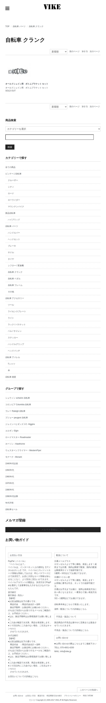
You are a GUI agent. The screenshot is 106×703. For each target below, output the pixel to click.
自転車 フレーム (15, 285)
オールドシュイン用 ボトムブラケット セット (26, 84)
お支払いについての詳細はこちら (23, 676)
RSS (85, 696)
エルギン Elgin (11, 431)
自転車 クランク (36, 26)
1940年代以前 (11, 463)
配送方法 (41, 696)
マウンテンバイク (16, 206)
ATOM (90, 696)
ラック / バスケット (17, 324)
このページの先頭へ (89, 690)
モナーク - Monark (13, 457)
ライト (11, 318)
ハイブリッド (14, 219)
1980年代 (9, 490)
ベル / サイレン (15, 331)
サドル (11, 252)
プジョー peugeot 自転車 (16, 417)
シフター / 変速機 (16, 265)
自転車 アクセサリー (14, 298)
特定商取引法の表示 (54, 696)
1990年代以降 (11, 496)
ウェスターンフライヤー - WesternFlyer (23, 450)
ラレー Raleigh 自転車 (15, 411)
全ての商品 (10, 167)
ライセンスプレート (17, 311)
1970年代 (9, 483)
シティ (11, 187)
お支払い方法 (30, 696)
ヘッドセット (14, 239)
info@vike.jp (65, 651)
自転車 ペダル (14, 278)
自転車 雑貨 (10, 377)
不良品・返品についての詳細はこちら (71, 630)
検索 (10, 147)
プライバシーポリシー (72, 696)
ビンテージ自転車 (13, 174)
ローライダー (14, 200)
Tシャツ (11, 364)
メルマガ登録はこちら (53, 529)
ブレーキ (12, 246)
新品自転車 (10, 213)
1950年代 (9, 470)
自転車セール (11, 509)
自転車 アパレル (12, 357)
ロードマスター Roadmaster (18, 437)
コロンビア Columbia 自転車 (18, 404)
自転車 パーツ (19, 26)
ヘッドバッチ (14, 351)
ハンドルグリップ (16, 344)
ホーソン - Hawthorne (15, 444)
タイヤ (11, 259)
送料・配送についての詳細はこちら (70, 609)
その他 (11, 292)
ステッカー (13, 337)
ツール (11, 305)
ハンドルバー (14, 233)
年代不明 (9, 503)
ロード (11, 193)
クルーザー (13, 180)
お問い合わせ (18, 696)
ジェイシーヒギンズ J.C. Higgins (20, 424)
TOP (7, 26)
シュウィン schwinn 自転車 (17, 398)
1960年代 (9, 476)
